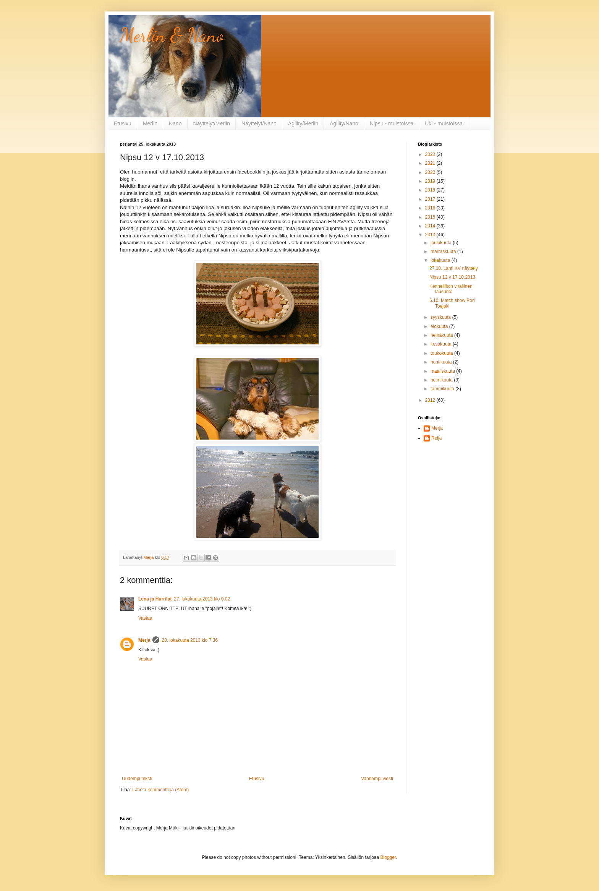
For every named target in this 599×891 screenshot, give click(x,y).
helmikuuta (442, 380)
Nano (175, 123)
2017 (431, 199)
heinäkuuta (442, 335)
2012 (431, 400)
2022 (431, 154)
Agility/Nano (344, 123)
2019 (431, 181)
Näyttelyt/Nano (259, 123)
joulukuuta (442, 242)
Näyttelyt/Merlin (211, 123)
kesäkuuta (442, 344)
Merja (144, 640)
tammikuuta (443, 388)
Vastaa (145, 618)
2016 (431, 208)
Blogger (388, 857)
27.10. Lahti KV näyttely (453, 268)
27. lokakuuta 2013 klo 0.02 (202, 599)
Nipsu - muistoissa (391, 123)
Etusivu (122, 123)
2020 (431, 172)
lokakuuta (441, 260)
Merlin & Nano (172, 35)
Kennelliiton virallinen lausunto (451, 289)
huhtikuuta (442, 362)
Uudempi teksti (137, 778)
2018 (431, 190)
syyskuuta (441, 317)
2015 (431, 217)
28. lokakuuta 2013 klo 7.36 (190, 640)
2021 (431, 163)
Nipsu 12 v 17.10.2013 (452, 277)
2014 (431, 226)
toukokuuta (442, 353)
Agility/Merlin (303, 123)
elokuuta (440, 326)
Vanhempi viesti (377, 778)
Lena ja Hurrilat (155, 599)
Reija (436, 438)
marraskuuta (444, 251)
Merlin (150, 123)
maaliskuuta (443, 371)
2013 (431, 234)
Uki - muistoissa (444, 123)
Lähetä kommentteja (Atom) (160, 789)
